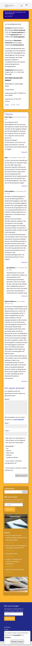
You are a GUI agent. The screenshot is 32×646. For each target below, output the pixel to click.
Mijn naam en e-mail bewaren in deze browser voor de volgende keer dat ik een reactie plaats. (15, 440)
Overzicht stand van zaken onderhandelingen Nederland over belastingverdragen (16, 537)
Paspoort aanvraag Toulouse (15, 569)
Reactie (7, 399)
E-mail (7, 431)
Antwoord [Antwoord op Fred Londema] (24, 262)
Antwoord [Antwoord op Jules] (24, 186)
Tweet (7, 104)
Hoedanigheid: (10, 446)
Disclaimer (7, 627)
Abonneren (9, 509)
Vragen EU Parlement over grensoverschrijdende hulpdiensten (14, 561)
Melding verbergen (17, 642)
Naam (7, 423)
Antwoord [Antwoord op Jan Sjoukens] (24, 296)
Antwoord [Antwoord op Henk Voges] (24, 152)
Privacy (6, 629)
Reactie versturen (21, 475)
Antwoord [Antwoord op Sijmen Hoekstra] (24, 381)
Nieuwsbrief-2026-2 (12, 554)
